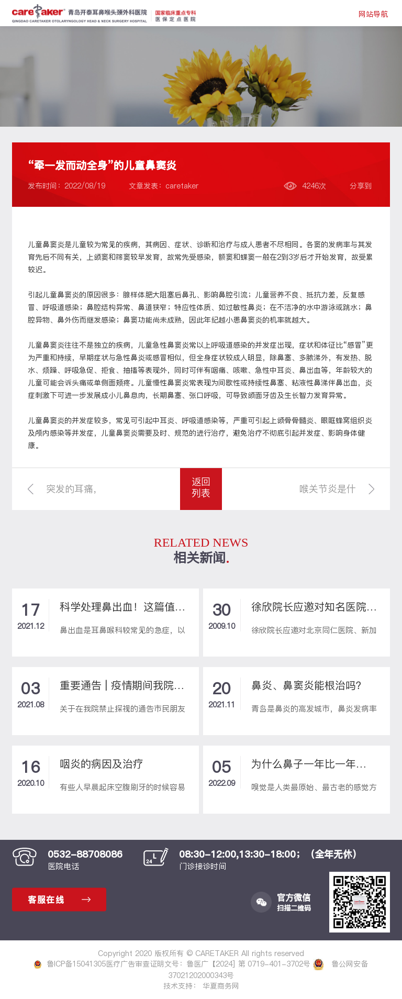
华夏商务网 (221, 986)
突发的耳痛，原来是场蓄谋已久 (74, 496)
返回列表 (201, 487)
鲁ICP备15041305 (70, 964)
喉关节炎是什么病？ (327, 496)
